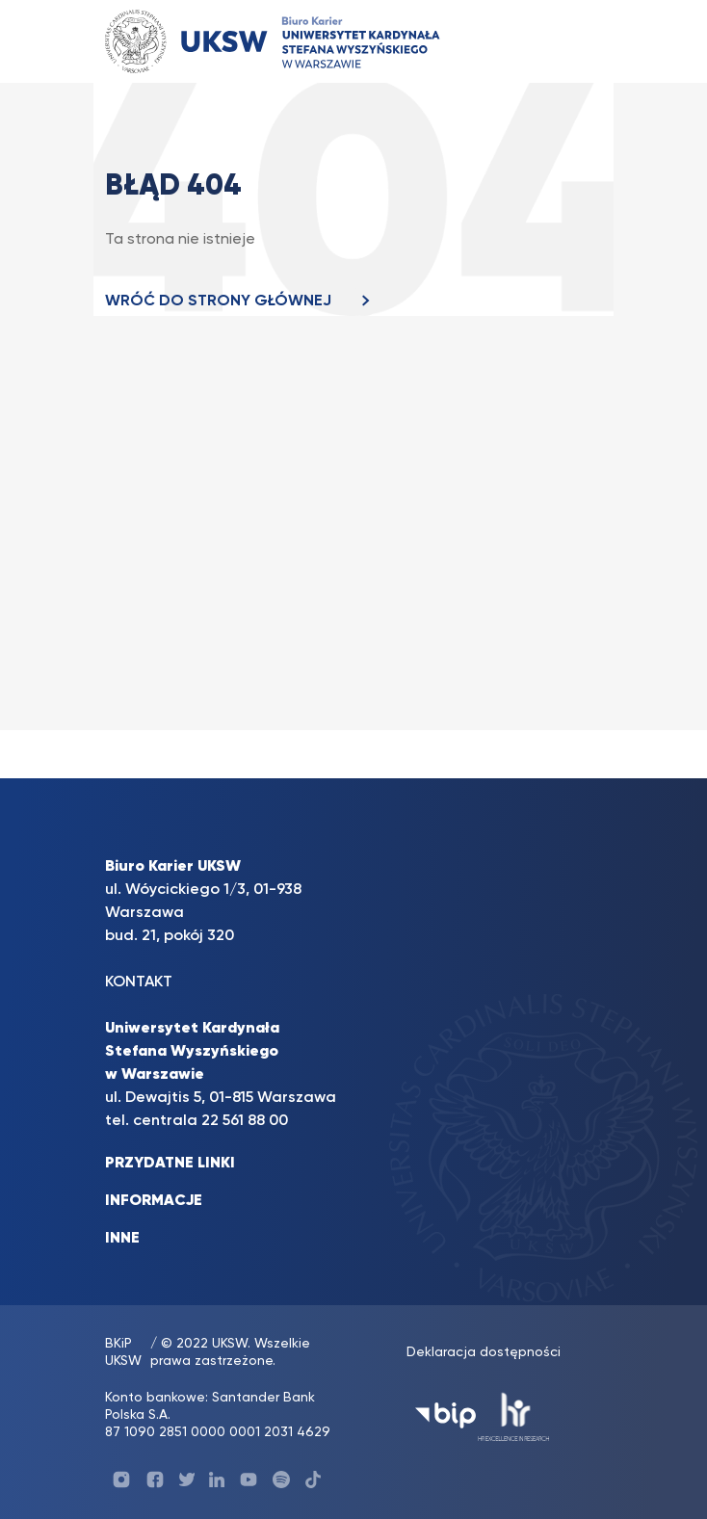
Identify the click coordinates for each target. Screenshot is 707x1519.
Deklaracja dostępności (483, 1352)
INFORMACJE (153, 1201)
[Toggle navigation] (568, 41)
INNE (122, 1238)
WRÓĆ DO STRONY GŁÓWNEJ (242, 301)
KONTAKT (138, 982)
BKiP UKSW (123, 1352)
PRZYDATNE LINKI (170, 1163)
